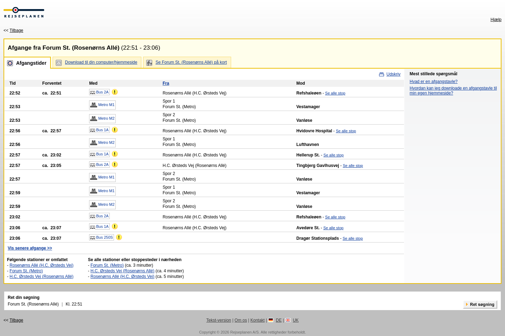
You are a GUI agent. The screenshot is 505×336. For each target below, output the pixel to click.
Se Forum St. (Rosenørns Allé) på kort (191, 62)
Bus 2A (99, 92)
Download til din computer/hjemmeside (101, 62)
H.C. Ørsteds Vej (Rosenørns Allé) (41, 276)
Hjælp (496, 19)
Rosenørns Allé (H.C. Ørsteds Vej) (41, 265)
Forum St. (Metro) (26, 270)
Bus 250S (101, 237)
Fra (166, 83)
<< (13, 30)
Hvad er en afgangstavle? (434, 81)
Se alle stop (335, 93)
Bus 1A (99, 130)
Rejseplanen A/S (244, 332)
